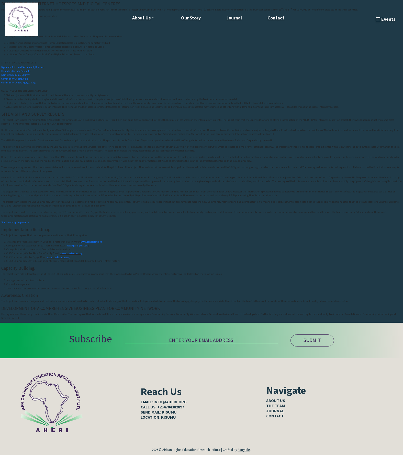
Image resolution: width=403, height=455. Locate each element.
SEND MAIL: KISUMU (159, 412)
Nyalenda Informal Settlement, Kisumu (22, 67)
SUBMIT (312, 340)
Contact (275, 18)
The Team (275, 406)
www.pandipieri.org (91, 242)
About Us (141, 18)
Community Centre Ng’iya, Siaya (18, 82)
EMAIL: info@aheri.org (164, 402)
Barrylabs (244, 450)
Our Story (191, 18)
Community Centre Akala (14, 79)
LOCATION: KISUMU (158, 417)
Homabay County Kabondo (15, 71)
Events (385, 19)
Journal (234, 18)
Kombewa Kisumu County (15, 75)
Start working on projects (15, 222)
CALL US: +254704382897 (162, 407)
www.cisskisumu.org (71, 253)
